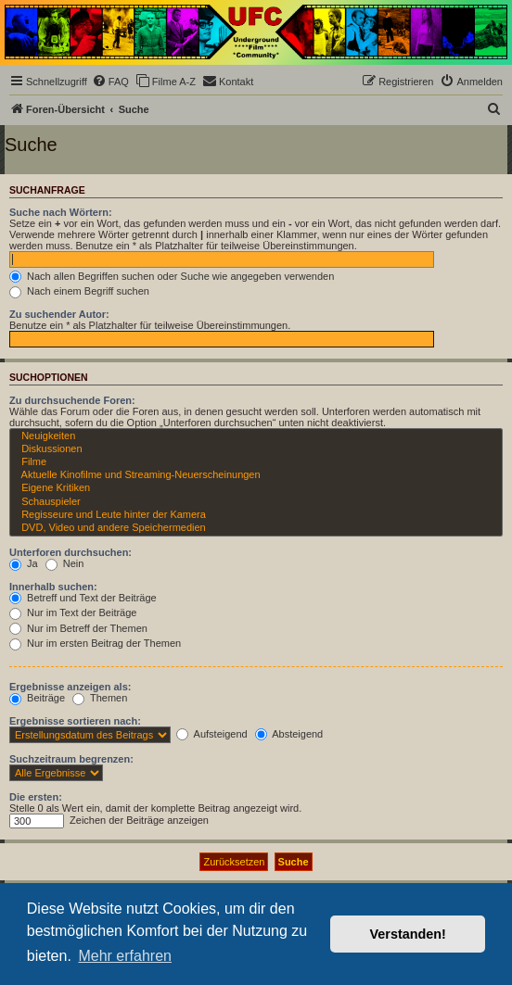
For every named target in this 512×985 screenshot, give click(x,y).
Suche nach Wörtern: (60, 212)
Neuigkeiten (256, 436)
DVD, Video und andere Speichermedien (256, 528)
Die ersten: (35, 796)
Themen (99, 697)
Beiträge (37, 697)
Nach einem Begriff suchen (79, 291)
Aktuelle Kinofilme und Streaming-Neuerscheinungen (256, 475)
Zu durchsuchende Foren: (72, 400)
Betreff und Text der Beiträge (83, 597)
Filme (256, 462)
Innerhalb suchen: (53, 586)
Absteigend (289, 733)
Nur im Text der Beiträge (72, 612)
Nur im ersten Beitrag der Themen (95, 643)
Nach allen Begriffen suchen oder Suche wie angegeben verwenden (171, 276)
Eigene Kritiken (256, 488)
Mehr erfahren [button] (125, 956)
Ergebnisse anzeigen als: (70, 686)
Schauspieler (256, 502)
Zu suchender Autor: (59, 314)
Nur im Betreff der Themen (78, 628)
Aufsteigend (212, 733)
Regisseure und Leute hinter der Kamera (256, 515)
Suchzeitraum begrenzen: (71, 758)
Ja (23, 563)
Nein (64, 563)
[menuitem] (110, 81)
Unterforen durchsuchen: (70, 552)
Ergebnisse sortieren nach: (75, 720)
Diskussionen (256, 449)
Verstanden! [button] (408, 934)
